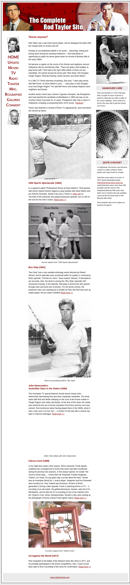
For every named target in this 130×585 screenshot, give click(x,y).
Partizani (79, 103)
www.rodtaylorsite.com (60, 577)
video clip (77, 194)
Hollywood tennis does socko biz (110, 183)
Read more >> (60, 200)
